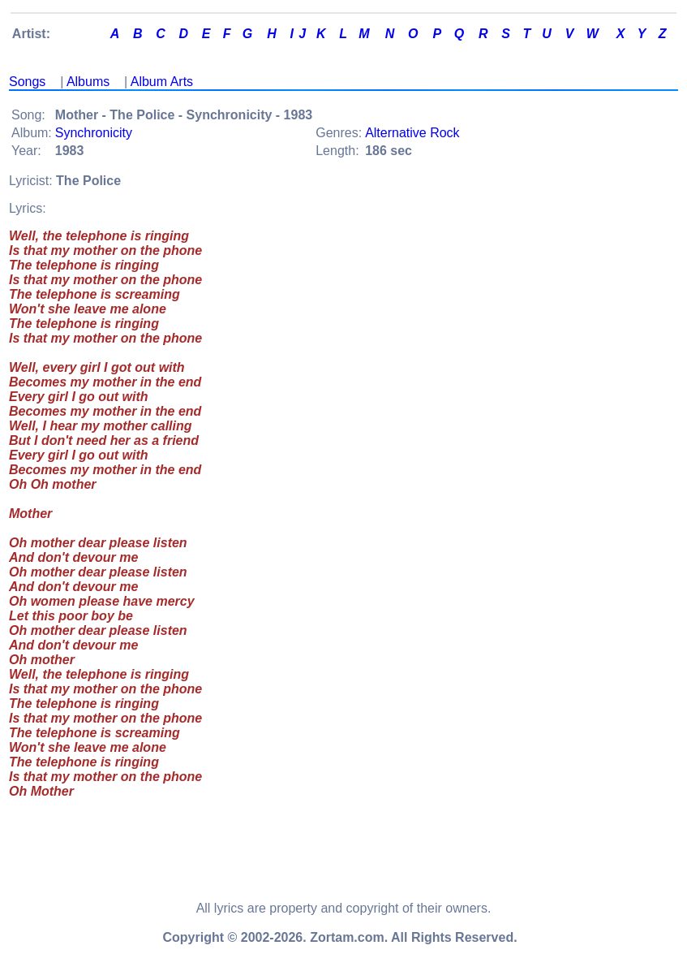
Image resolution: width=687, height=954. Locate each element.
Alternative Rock (412, 133)
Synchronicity (93, 133)
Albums (88, 81)
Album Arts (162, 81)
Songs (27, 81)
